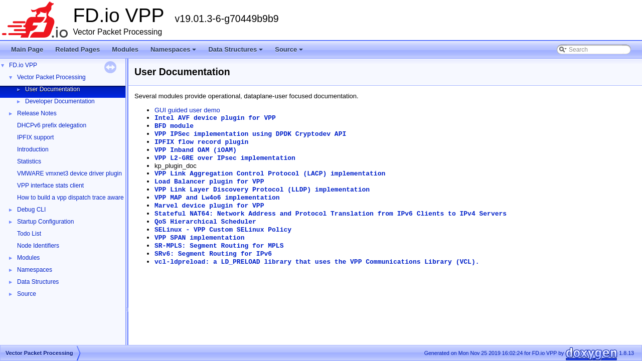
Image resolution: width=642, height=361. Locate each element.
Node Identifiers (38, 245)
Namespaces (174, 52)
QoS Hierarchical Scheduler (205, 222)
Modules (125, 49)
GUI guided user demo (187, 110)
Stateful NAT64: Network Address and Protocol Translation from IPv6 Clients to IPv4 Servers (330, 214)
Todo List (29, 233)
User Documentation (52, 89)
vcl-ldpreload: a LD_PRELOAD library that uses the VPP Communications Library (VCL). (316, 262)
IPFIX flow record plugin (201, 142)
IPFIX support (35, 137)
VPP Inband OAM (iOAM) (195, 150)
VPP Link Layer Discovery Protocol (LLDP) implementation (262, 190)
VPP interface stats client (50, 185)
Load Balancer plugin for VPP (209, 182)
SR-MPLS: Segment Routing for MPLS (218, 246)
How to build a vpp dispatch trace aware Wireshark (84, 197)
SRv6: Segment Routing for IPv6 (213, 254)
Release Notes (37, 113)
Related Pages (77, 49)
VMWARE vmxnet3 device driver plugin (69, 173)
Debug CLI (31, 209)
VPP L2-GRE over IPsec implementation (224, 158)
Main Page (27, 49)
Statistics (29, 161)
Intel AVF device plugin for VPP (215, 118)
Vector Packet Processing (51, 77)
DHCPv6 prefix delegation (51, 125)
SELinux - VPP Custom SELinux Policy (222, 230)
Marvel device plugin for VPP (209, 206)
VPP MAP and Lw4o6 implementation (217, 198)
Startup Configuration (45, 221)
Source (289, 52)
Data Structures (236, 52)
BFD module (174, 126)
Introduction (33, 149)
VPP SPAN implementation (199, 238)
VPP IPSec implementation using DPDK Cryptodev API (250, 134)
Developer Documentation (60, 101)
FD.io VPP (23, 65)
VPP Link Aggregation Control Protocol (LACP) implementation (269, 173)
